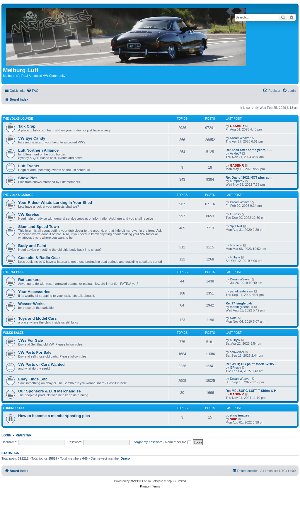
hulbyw (235, 257)
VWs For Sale (30, 340)
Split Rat (236, 226)
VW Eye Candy (31, 138)
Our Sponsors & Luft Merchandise (49, 391)
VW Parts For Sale (35, 352)
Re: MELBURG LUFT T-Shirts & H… (253, 390)
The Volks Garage (18, 195)
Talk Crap (26, 126)
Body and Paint (32, 245)
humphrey (237, 181)
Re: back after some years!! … (249, 150)
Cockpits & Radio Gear (39, 257)
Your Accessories (34, 291)
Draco (125, 458)
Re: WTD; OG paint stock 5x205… (251, 364)
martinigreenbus (241, 307)
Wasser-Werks (31, 304)
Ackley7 (235, 153)
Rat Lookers (29, 279)
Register (24, 435)
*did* (233, 419)
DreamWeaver (240, 138)
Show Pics (28, 178)
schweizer (237, 352)
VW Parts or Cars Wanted (41, 364)
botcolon (236, 245)
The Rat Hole (13, 272)
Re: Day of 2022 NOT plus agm (249, 177)
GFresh (235, 214)
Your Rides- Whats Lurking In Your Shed (55, 202)
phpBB (134, 481)
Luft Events (28, 166)
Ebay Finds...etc (32, 379)
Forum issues (14, 408)
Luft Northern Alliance (38, 150)
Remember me (178, 442)
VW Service (28, 214)
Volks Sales (13, 332)
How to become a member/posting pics (54, 416)
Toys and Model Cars (37, 318)
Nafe (233, 318)
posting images (237, 415)
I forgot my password (148, 442)
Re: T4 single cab (239, 303)
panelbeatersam (241, 291)
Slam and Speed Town (38, 226)
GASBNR (237, 126)
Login (6, 435)
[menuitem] (32, 90)
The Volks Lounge (18, 118)
